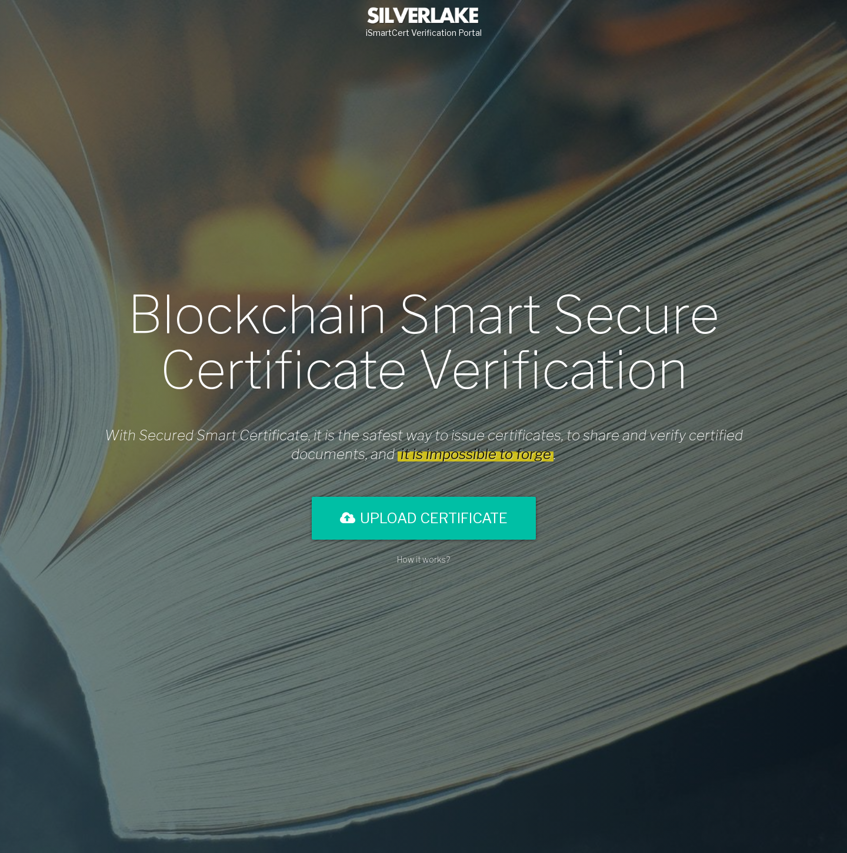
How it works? (423, 559)
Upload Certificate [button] (424, 518)
